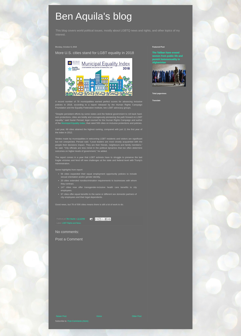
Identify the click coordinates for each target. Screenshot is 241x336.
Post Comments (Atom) (77, 321)
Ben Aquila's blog (93, 16)
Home (99, 316)
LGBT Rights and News (71, 223)
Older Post (136, 316)
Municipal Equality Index (73, 123)
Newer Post (61, 316)
